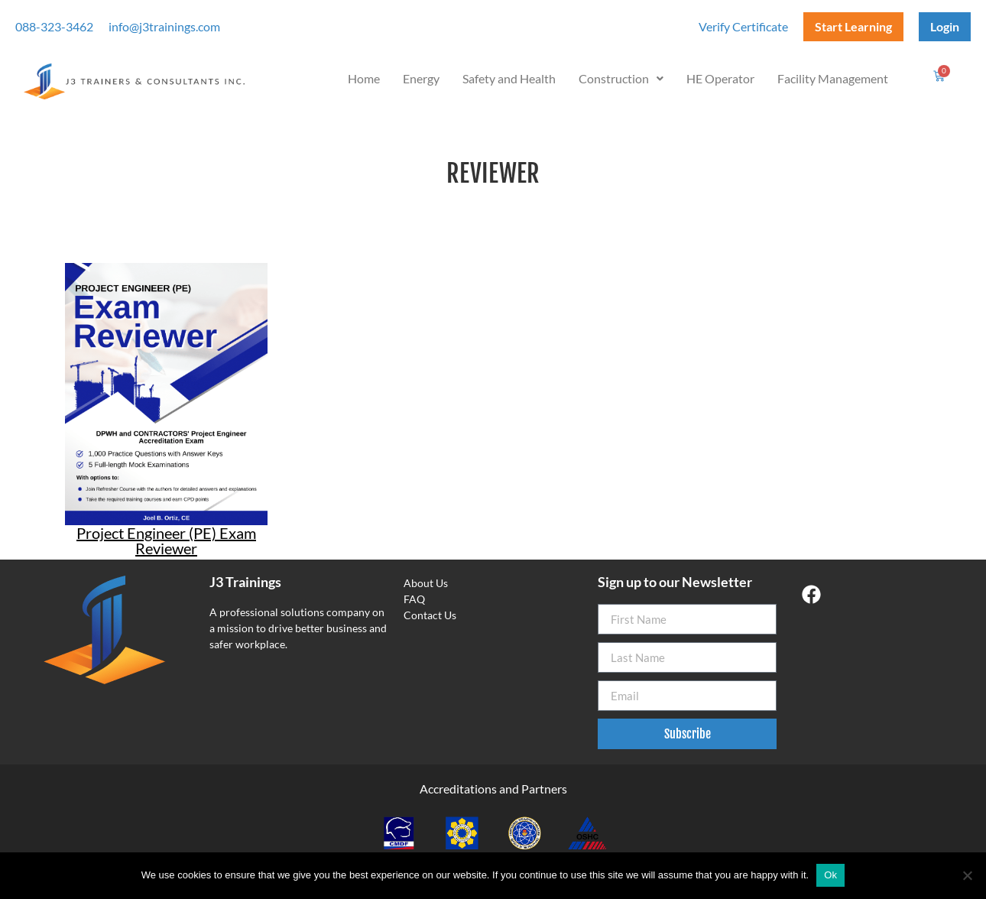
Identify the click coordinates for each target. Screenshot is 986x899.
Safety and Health (509, 78)
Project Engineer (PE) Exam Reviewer (166, 540)
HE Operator (720, 78)
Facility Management (832, 78)
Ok (830, 875)
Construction (621, 78)
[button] (621, 78)
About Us (426, 582)
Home (364, 78)
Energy (421, 78)
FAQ (414, 598)
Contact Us (430, 615)
